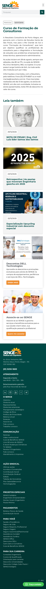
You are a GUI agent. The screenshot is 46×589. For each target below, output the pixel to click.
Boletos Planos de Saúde (13, 511)
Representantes (9, 405)
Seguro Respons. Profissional (15, 527)
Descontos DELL (10, 541)
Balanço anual (9, 417)
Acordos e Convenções (12, 469)
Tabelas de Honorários (12, 479)
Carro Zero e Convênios (12, 544)
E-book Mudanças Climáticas (15, 445)
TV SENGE (7, 447)
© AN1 (41, 580)
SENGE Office (8, 539)
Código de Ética (9, 412)
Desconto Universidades (13, 562)
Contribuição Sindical (11, 474)
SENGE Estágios (9, 567)
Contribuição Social (11, 472)
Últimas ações (9, 467)
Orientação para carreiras (13, 559)
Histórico (7, 400)
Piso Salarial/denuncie (12, 481)
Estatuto (6, 419)
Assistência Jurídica (11, 536)
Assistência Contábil (11, 534)
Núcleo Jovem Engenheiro (14, 500)
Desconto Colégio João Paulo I (15, 564)
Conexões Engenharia (12, 555)
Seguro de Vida (9, 524)
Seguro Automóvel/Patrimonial (15, 532)
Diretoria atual (9, 402)
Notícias (6, 435)
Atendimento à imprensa (13, 454)
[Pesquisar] (42, 12)
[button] (43, 5)
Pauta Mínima (8, 502)
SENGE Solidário (9, 495)
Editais (6, 477)
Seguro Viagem (9, 529)
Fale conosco (8, 424)
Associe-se (7, 422)
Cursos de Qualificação (12, 557)
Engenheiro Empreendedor (14, 498)
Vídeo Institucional (10, 437)
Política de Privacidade (12, 414)
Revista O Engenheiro (12, 449)
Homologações (9, 484)
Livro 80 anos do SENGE (13, 442)
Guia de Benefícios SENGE (13, 546)
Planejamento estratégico (13, 410)
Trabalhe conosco (10, 426)
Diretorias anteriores (11, 407)
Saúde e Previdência (11, 522)
